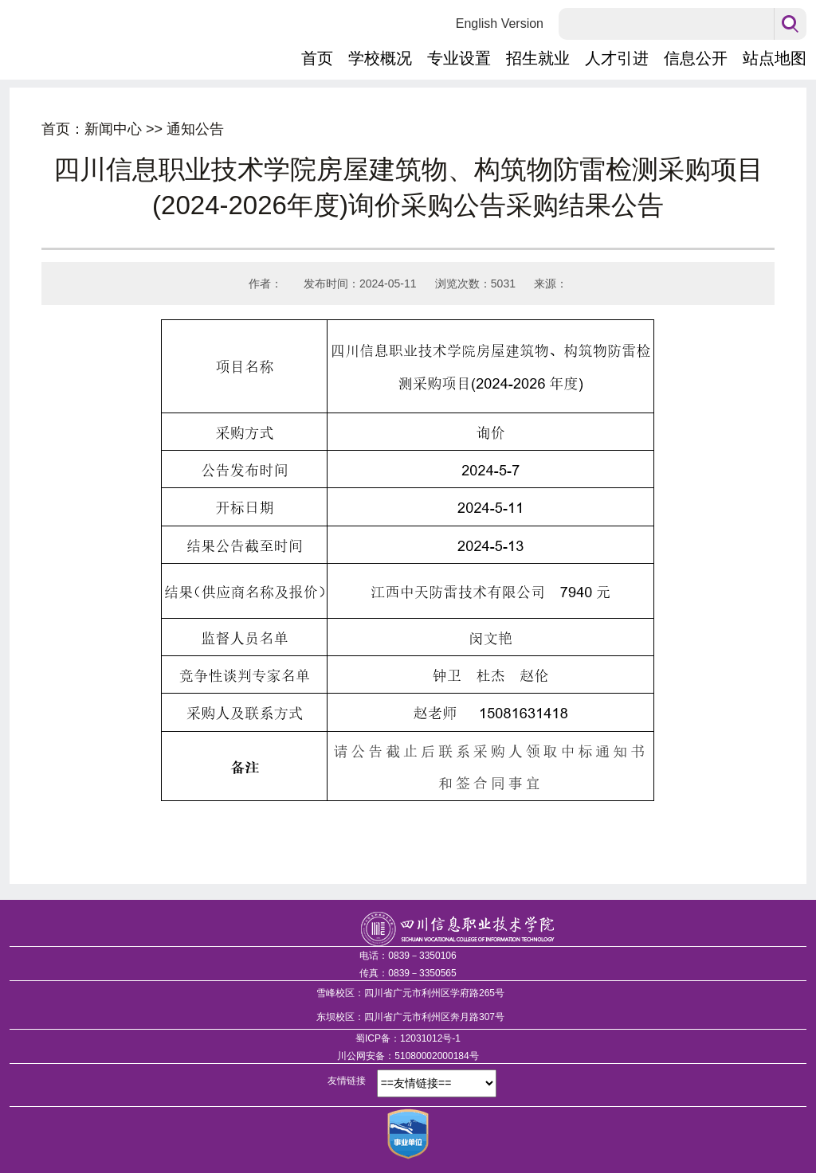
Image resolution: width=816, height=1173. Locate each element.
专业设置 (459, 58)
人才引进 (617, 58)
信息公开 (696, 58)
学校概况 (380, 58)
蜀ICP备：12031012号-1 (408, 1038)
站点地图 (774, 58)
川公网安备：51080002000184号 (407, 1056)
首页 (317, 58)
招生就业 (538, 58)
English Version (499, 23)
